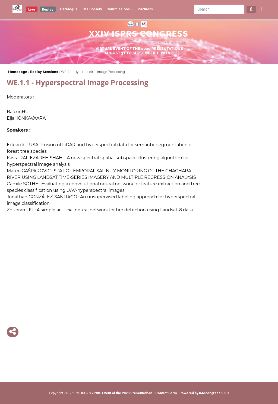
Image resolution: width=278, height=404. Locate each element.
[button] (261, 9)
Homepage (17, 72)
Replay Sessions (44, 72)
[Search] (219, 9)
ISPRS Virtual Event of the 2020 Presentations (117, 393)
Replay (47, 9)
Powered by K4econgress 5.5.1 (204, 393)
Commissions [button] (118, 9)
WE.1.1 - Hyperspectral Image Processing (93, 72)
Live (31, 9)
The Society (92, 9)
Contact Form (166, 393)
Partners (145, 9)
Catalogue (69, 9)
